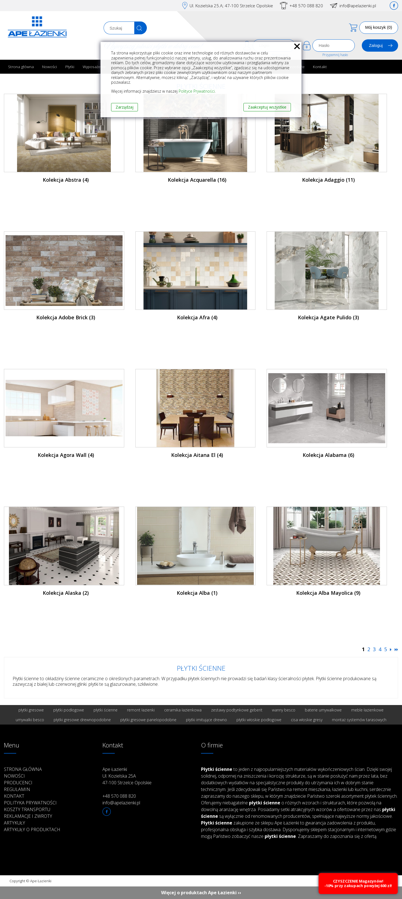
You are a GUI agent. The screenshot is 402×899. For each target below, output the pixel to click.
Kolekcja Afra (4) (197, 317)
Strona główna (21, 66)
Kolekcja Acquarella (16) (197, 179)
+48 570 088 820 (306, 5)
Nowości (49, 66)
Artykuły (14, 823)
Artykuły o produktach (32, 829)
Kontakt (320, 66)
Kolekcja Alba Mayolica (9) (328, 592)
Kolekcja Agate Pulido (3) (328, 317)
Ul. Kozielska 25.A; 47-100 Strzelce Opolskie (231, 5)
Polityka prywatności (30, 803)
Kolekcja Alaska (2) (66, 592)
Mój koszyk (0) (378, 27)
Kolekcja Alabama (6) (328, 455)
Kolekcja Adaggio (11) (328, 179)
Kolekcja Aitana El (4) (197, 455)
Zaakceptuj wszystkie (267, 107)
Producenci (18, 783)
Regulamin (17, 789)
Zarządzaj (124, 107)
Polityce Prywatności (197, 91)
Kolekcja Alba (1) (197, 592)
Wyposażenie (94, 66)
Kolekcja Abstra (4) (66, 179)
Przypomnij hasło (335, 55)
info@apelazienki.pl (357, 5)
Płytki (69, 66)
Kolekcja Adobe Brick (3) (65, 317)
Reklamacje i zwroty (28, 816)
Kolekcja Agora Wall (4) (66, 455)
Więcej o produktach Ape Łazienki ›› (201, 893)
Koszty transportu (27, 809)
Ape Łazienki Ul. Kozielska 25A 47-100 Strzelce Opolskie (127, 776)
